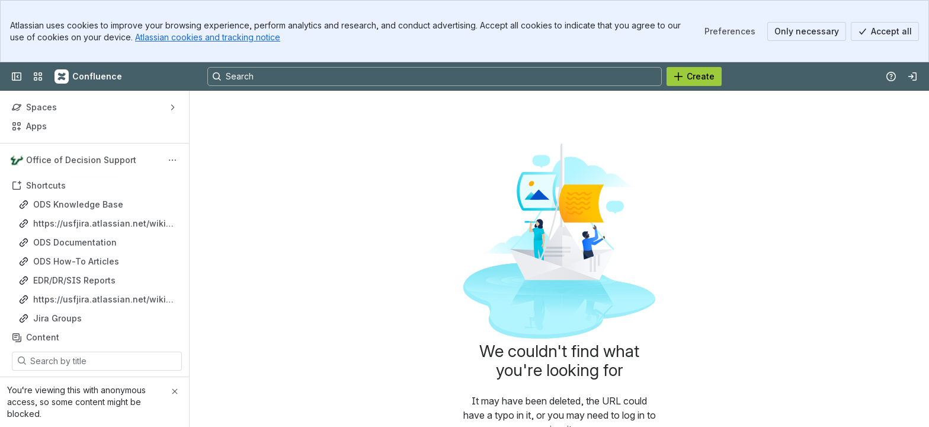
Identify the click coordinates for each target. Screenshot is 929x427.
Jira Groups (57, 318)
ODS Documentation (75, 242)
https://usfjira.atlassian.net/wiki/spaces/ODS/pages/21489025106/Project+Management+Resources (104, 299)
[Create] (694, 76)
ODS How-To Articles (76, 261)
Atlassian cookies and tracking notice (207, 37)
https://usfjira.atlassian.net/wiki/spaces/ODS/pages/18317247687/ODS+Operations (103, 224)
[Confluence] (89, 76)
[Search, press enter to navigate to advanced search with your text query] (434, 76)
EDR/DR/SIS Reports (74, 280)
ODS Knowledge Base (78, 204)
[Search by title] (104, 361)
